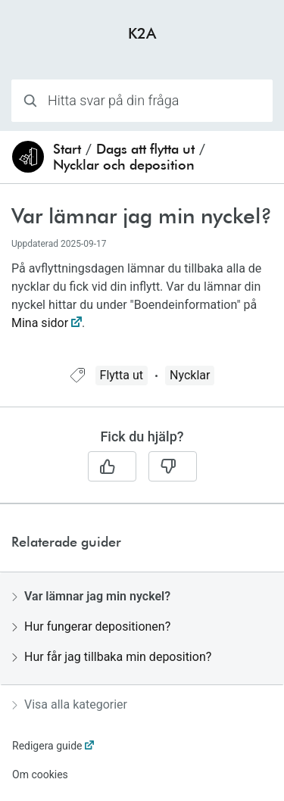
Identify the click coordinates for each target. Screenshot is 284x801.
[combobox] (142, 100)
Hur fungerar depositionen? (91, 626)
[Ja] (112, 466)
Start (67, 149)
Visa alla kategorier (69, 704)
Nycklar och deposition (124, 165)
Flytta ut (122, 375)
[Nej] (172, 466)
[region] (142, 284)
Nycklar (190, 375)
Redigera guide (47, 746)
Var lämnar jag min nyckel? (91, 596)
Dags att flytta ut (145, 149)
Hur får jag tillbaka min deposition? (111, 657)
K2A (142, 32)
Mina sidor (39, 323)
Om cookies (40, 774)
